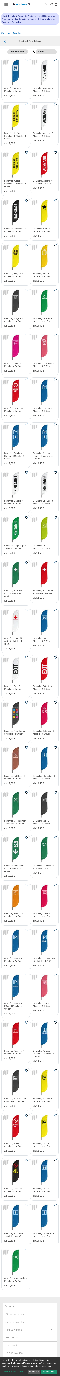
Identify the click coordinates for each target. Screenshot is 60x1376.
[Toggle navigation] (6, 4)
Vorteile (9, 1306)
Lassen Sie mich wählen (12, 1372)
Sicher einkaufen (15, 1322)
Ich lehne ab (34, 1372)
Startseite (5, 33)
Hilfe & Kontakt (13, 1329)
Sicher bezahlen (14, 1314)
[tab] (30, 1306)
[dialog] (30, 1366)
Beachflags (17, 33)
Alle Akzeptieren (49, 1372)
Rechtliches (12, 1337)
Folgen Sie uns (14, 1353)
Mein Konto (11, 1345)
